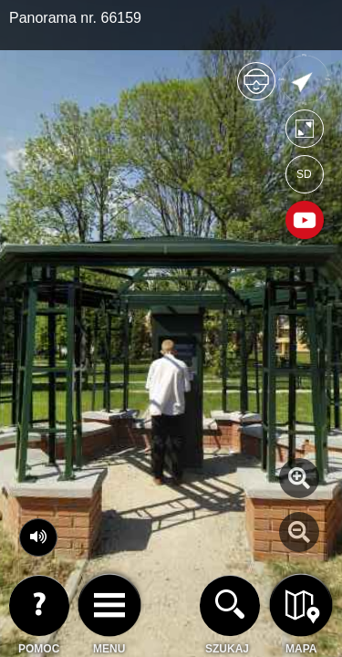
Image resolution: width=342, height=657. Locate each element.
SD (304, 174)
